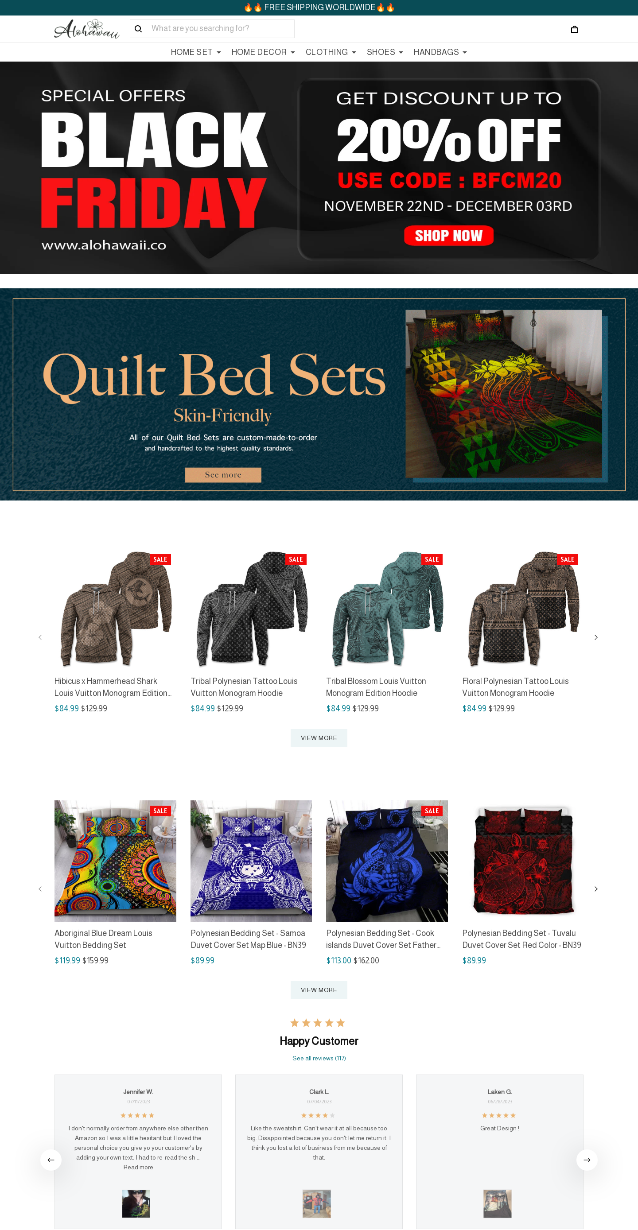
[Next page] (596, 637)
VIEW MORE (319, 737)
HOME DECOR (263, 52)
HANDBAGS (440, 52)
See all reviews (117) (319, 1058)
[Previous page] (40, 637)
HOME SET (196, 52)
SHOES (385, 52)
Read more (138, 1167)
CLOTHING (331, 52)
